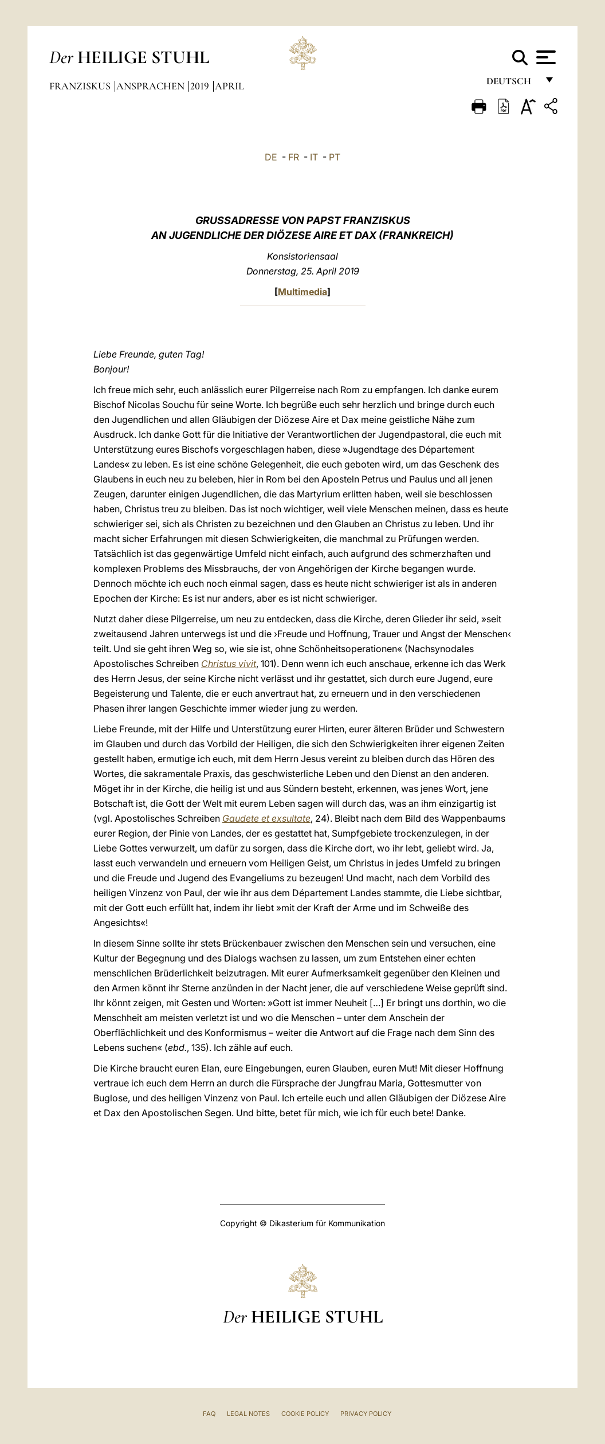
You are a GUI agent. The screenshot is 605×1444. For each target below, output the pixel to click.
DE (271, 157)
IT (314, 157)
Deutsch (512, 84)
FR (293, 157)
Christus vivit (228, 663)
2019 (200, 86)
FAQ (209, 1414)
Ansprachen (151, 86)
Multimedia (302, 291)
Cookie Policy (305, 1414)
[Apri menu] (544, 57)
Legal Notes (248, 1414)
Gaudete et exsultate (266, 818)
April (229, 86)
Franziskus (81, 86)
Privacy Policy (365, 1414)
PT (334, 157)
